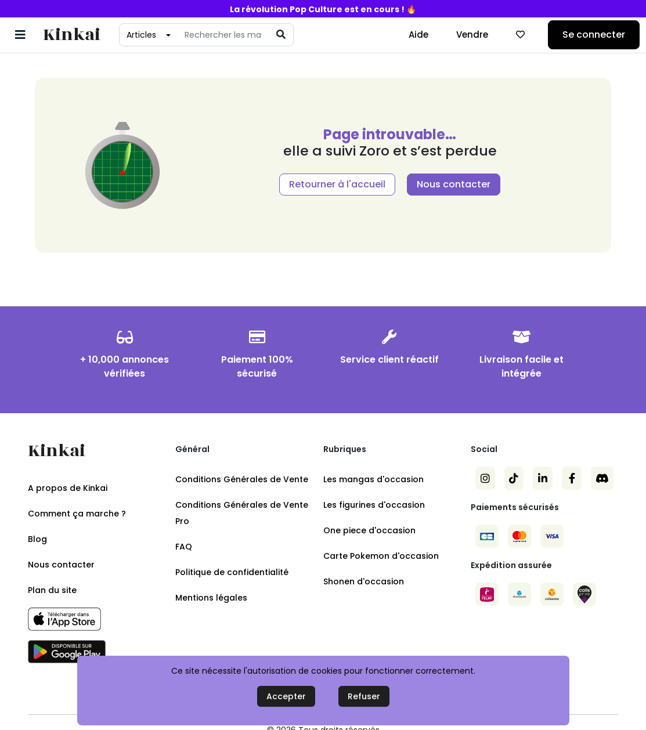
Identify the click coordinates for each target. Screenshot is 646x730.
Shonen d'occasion (363, 581)
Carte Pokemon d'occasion (381, 556)
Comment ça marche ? (77, 513)
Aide (418, 34)
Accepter (286, 696)
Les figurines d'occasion (374, 505)
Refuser (364, 696)
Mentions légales (211, 597)
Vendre (472, 34)
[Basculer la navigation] (20, 35)
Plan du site (52, 590)
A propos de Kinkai (67, 488)
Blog (37, 539)
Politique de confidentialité (231, 572)
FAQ (183, 546)
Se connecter (593, 34)
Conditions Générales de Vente (241, 479)
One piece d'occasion (369, 530)
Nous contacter (453, 184)
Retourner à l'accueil (337, 184)
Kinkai (71, 35)
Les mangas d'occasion (373, 479)
